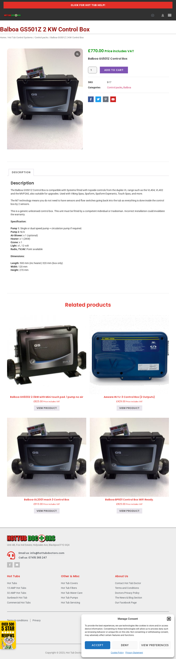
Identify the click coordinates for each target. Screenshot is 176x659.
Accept (97, 645)
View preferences (155, 645)
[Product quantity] (92, 70)
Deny (125, 645)
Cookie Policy (117, 652)
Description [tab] (21, 172)
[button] (169, 619)
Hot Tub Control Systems (20, 37)
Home (3, 37)
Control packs (41, 37)
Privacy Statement (134, 652)
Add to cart (114, 70)
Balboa (127, 87)
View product (47, 408)
